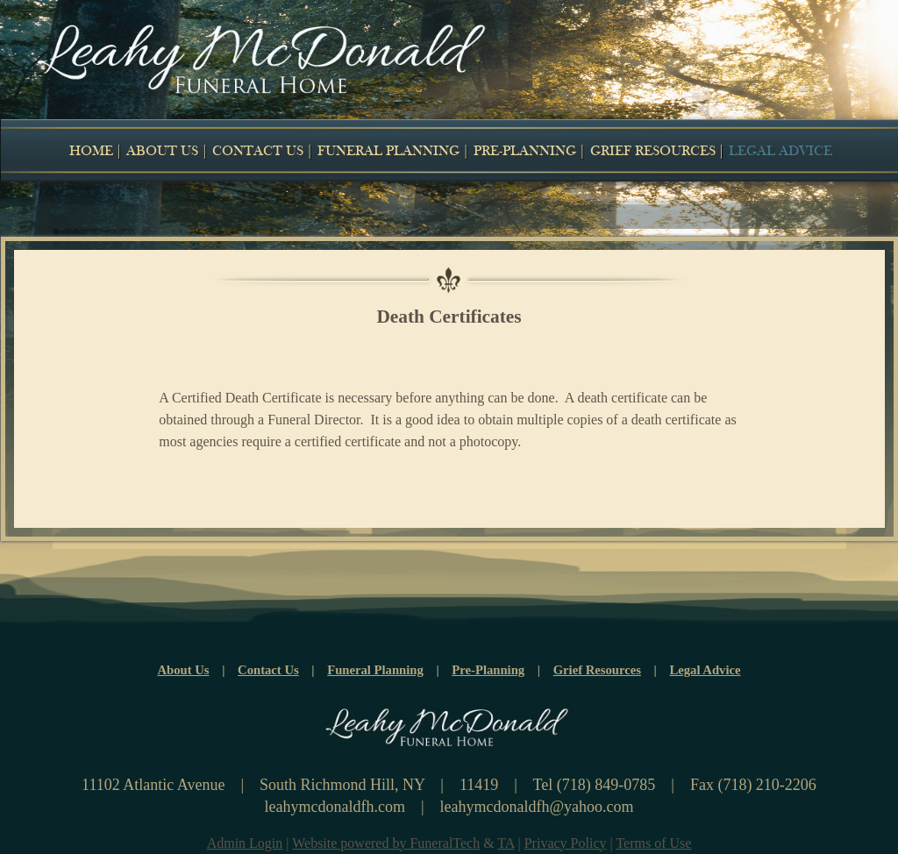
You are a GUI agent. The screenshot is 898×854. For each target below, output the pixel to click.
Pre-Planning (488, 670)
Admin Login (245, 843)
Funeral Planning (375, 670)
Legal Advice (705, 670)
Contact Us (268, 670)
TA (505, 843)
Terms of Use (653, 843)
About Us (183, 670)
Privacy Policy (565, 843)
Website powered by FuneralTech (386, 843)
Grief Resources (597, 670)
